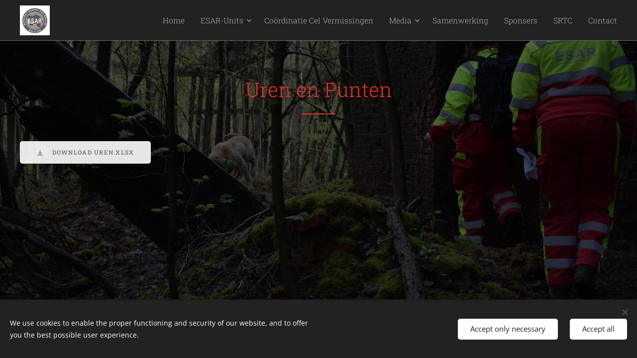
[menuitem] (213, 20)
